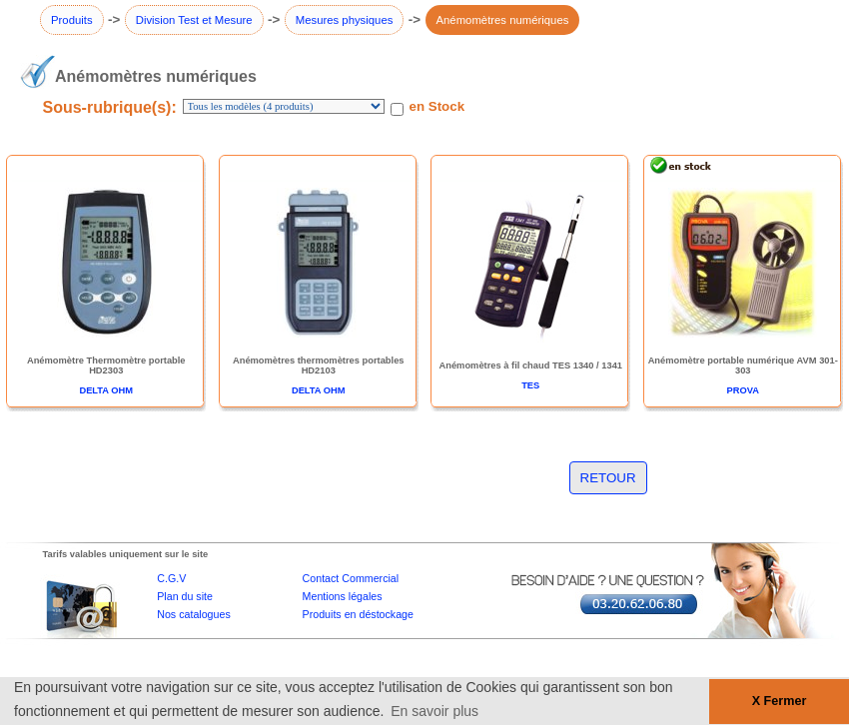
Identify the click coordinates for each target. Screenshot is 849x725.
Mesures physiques (345, 20)
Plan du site (185, 596)
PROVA (743, 390)
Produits (72, 20)
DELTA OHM (106, 390)
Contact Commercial (351, 578)
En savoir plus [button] (434, 711)
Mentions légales (343, 596)
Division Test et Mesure (194, 20)
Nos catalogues (193, 614)
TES (530, 385)
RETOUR (608, 477)
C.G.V (171, 578)
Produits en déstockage (358, 614)
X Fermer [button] (779, 701)
